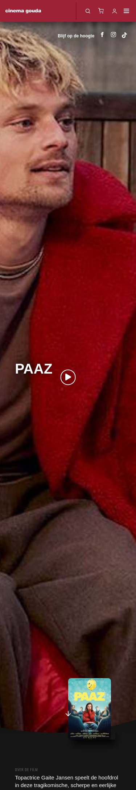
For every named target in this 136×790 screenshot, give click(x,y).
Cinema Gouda (23, 11)
